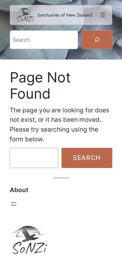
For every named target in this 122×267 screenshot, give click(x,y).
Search (87, 158)
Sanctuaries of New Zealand (64, 15)
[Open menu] (103, 15)
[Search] (97, 39)
